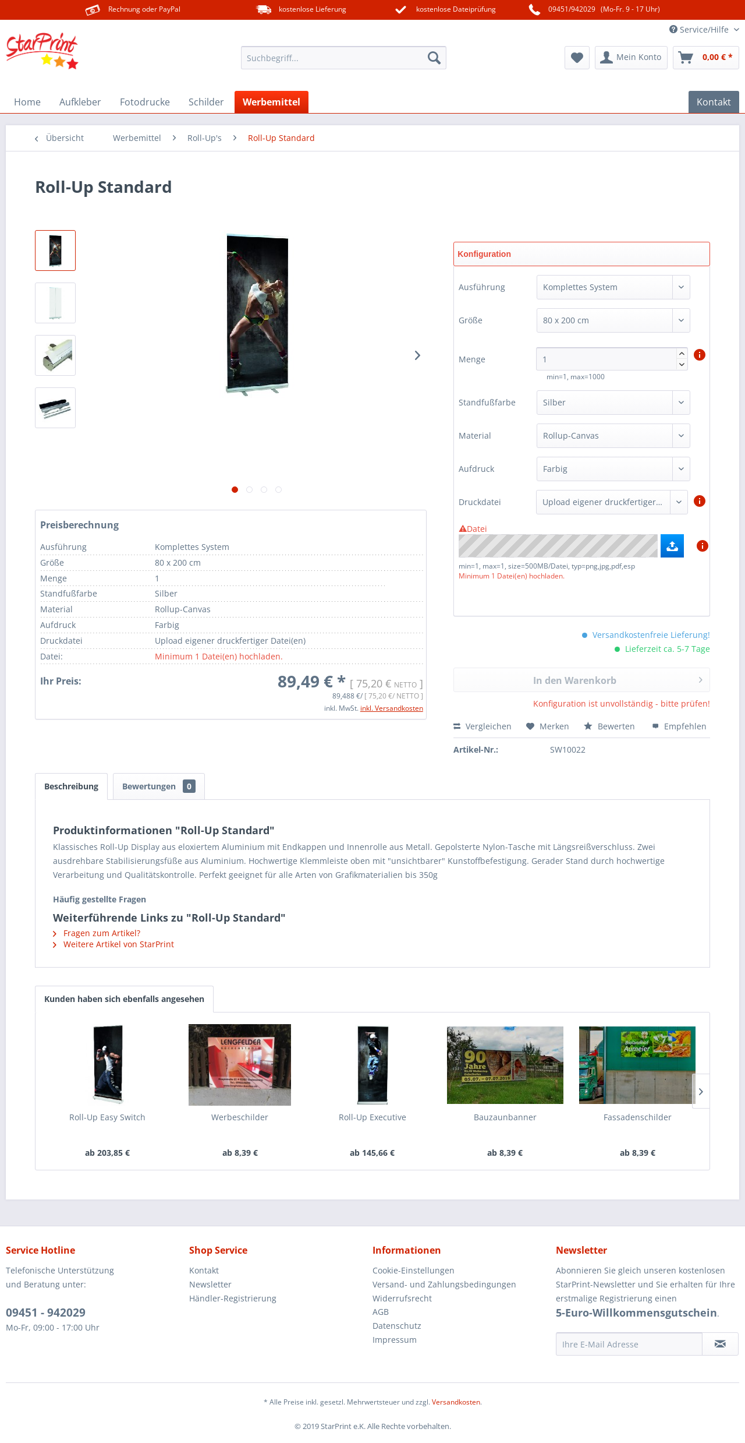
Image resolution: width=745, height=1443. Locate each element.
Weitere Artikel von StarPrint (113, 944)
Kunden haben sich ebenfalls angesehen (124, 998)
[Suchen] (434, 57)
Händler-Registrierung (232, 1298)
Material (475, 435)
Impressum (394, 1339)
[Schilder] (206, 102)
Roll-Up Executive (372, 1117)
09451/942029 (571, 9)
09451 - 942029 (46, 1312)
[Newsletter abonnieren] (720, 1344)
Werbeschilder (239, 1117)
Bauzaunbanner (505, 1117)
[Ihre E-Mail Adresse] (629, 1344)
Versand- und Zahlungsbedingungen (444, 1284)
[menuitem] (343, 57)
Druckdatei (480, 501)
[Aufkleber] (80, 102)
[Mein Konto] (631, 57)
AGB (380, 1311)
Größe (471, 320)
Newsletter (210, 1284)
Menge (473, 359)
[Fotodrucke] (145, 102)
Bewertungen (159, 786)
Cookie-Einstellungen (413, 1270)
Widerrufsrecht (402, 1298)
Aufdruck (476, 468)
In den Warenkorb (618, 679)
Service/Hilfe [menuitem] (700, 29)
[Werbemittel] (271, 102)
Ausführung (482, 286)
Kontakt (204, 1270)
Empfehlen (679, 726)
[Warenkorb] (706, 57)
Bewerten (610, 726)
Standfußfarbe (487, 402)
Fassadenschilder (638, 1117)
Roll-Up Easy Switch (107, 1117)
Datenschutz (396, 1325)
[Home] (27, 102)
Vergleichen (482, 726)
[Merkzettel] (577, 57)
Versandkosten (456, 1402)
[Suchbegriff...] (343, 57)
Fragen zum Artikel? (96, 933)
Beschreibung (71, 786)
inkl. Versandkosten (391, 708)
